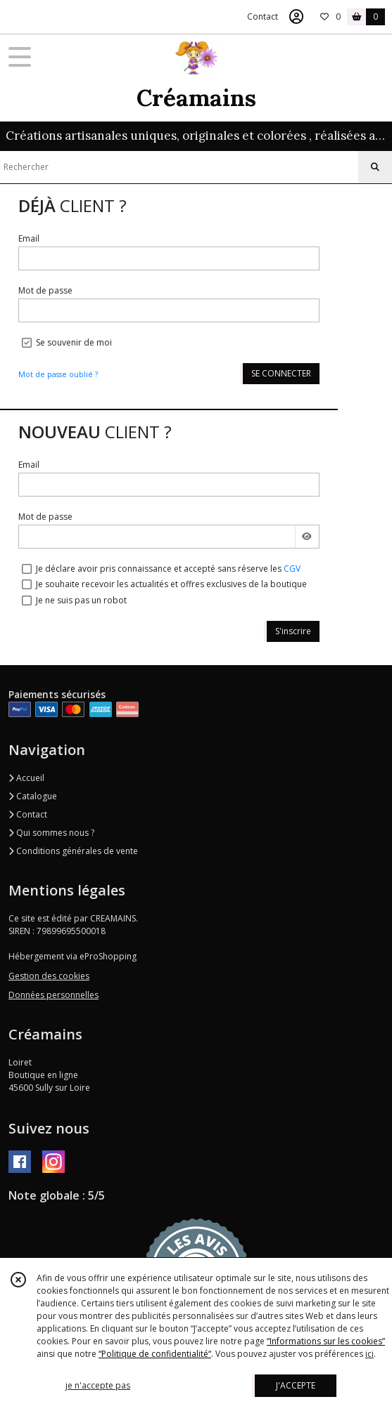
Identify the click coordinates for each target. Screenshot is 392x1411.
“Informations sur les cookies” (326, 1341)
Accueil (26, 778)
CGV (292, 569)
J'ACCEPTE (295, 1385)
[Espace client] (296, 17)
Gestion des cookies (48, 976)
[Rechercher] (375, 167)
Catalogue (32, 796)
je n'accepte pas (97, 1385)
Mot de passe (45, 290)
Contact (262, 16)
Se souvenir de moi (74, 342)
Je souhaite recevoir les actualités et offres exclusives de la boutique (171, 584)
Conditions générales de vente (73, 851)
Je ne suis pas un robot (81, 600)
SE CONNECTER (281, 373)
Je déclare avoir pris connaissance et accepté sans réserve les (168, 569)
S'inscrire (293, 631)
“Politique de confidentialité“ (155, 1354)
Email (28, 238)
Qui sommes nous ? (51, 833)
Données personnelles (53, 995)
